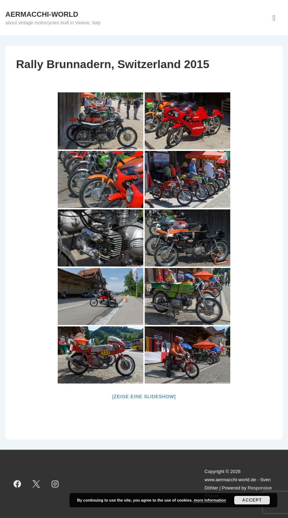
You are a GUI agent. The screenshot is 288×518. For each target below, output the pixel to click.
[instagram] (55, 484)
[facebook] (17, 484)
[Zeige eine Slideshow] (144, 396)
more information (210, 500)
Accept (252, 500)
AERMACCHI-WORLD (41, 14)
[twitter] (36, 484)
